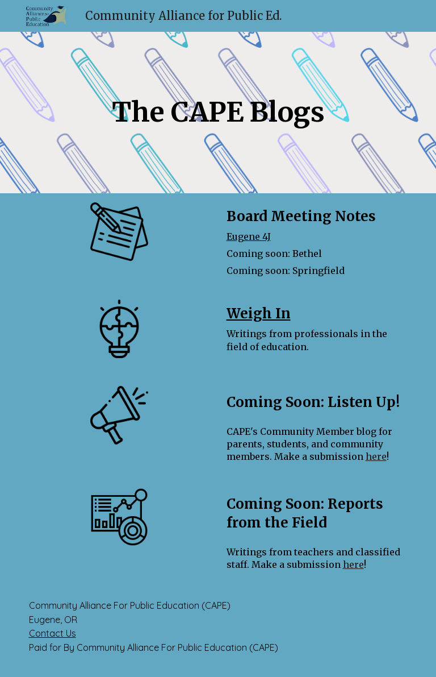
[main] (218, 113)
